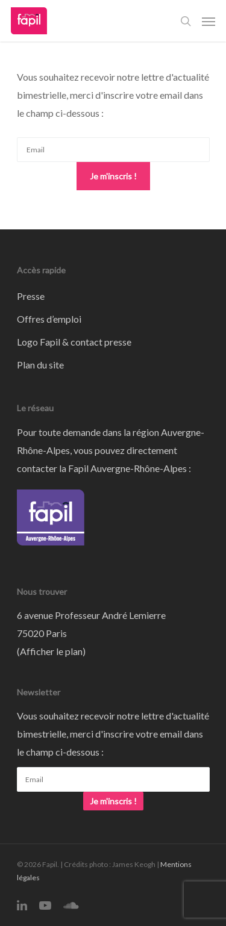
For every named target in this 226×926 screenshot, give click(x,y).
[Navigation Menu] (208, 21)
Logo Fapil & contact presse (74, 341)
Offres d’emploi (49, 319)
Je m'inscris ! (113, 176)
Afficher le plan (51, 651)
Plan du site (40, 364)
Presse (31, 296)
